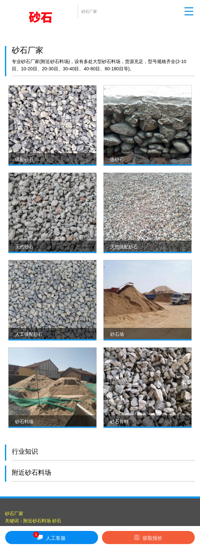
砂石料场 (24, 421)
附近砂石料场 (37, 520)
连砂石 (117, 159)
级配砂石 (24, 159)
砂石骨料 (119, 421)
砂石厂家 (14, 513)
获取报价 (148, 537)
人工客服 (49, 536)
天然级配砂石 (124, 246)
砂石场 (117, 334)
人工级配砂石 (29, 334)
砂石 (56, 520)
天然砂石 (24, 246)
